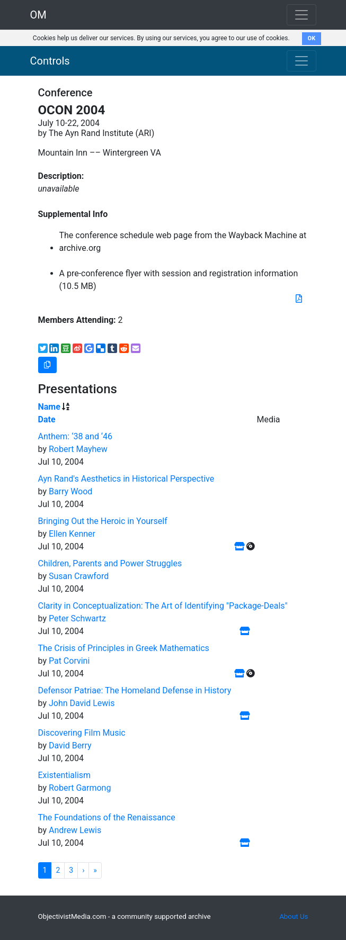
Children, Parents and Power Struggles (110, 563)
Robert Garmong (80, 788)
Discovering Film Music (82, 733)
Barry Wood (70, 491)
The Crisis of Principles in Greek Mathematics (123, 648)
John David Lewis (82, 703)
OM (38, 14)
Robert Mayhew (78, 449)
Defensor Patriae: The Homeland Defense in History (135, 690)
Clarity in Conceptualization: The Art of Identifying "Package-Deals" (163, 606)
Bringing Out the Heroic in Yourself (102, 521)
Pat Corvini (69, 661)
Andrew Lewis (75, 830)
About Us (293, 916)
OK (312, 38)
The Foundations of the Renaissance (106, 817)
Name (49, 407)
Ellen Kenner (72, 534)
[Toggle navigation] (301, 60)
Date (47, 419)
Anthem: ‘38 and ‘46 (75, 436)
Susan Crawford (79, 576)
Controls (50, 61)
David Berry (70, 745)
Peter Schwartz (77, 618)
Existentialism (64, 775)
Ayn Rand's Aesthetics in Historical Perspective (126, 479)
